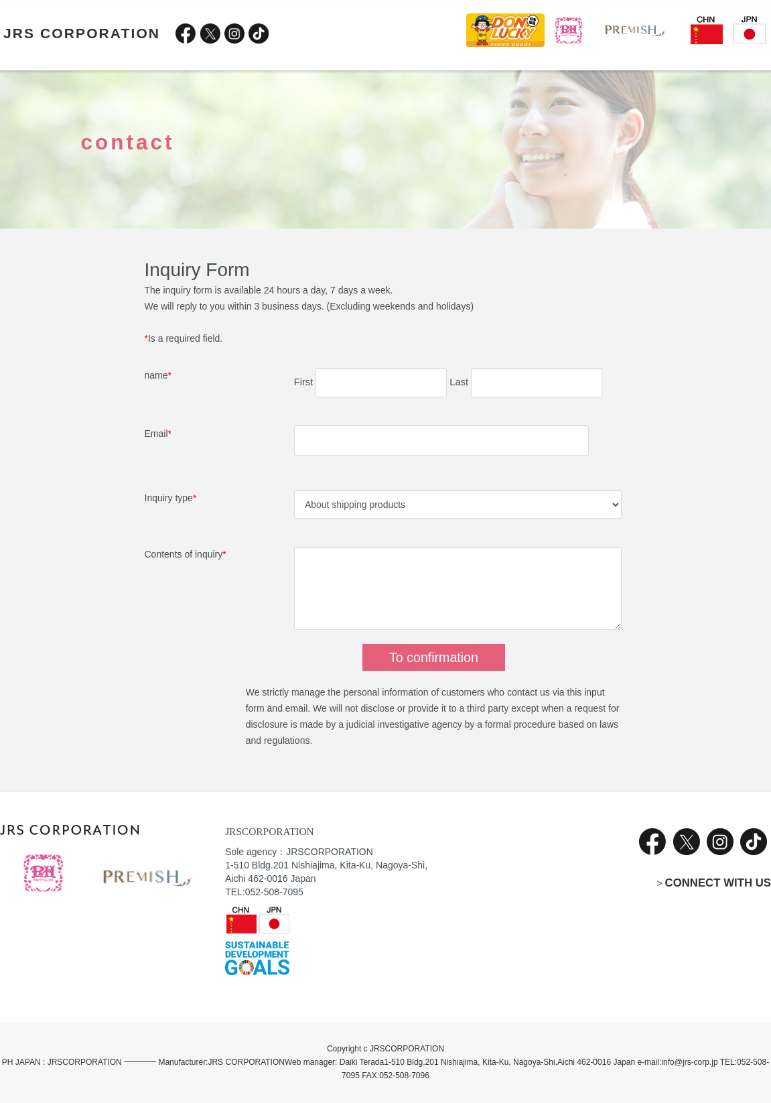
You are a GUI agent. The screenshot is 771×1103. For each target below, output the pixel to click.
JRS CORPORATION (81, 33)
